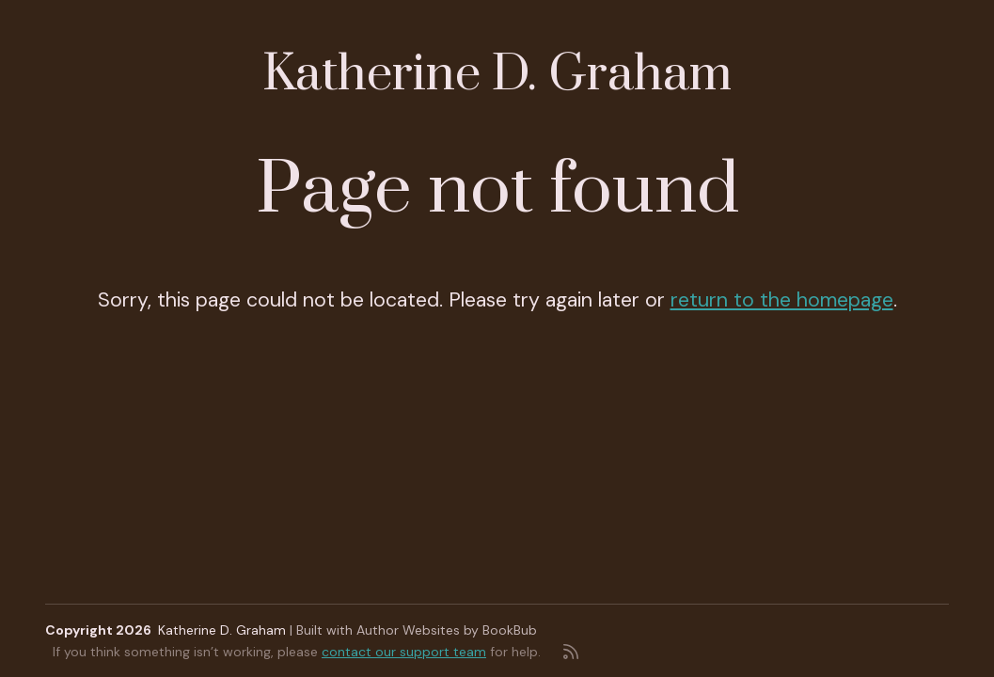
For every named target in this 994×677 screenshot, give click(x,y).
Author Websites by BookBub (446, 630)
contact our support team (404, 651)
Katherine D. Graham (497, 75)
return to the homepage (782, 300)
